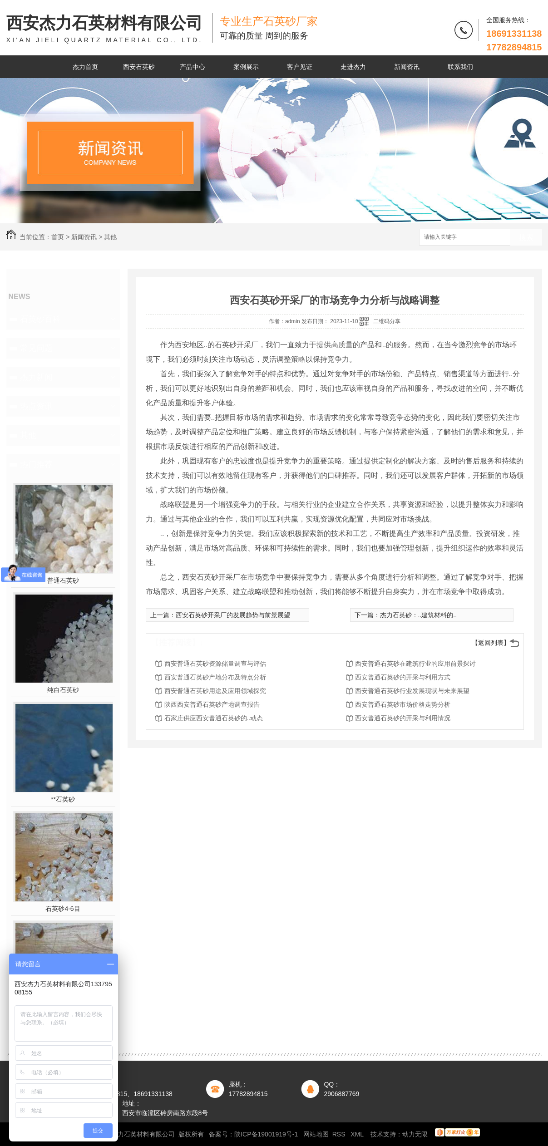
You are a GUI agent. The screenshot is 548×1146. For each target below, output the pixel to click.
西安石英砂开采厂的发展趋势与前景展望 (233, 615)
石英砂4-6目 (62, 908)
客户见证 (299, 66)
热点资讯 (36, 406)
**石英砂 (63, 799)
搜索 (526, 237)
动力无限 (415, 1134)
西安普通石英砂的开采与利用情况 (402, 718)
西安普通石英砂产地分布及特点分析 (215, 677)
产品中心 (192, 66)
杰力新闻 (36, 377)
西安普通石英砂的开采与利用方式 (402, 677)
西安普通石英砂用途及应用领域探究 (215, 690)
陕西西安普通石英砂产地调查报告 (212, 704)
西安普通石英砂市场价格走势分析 (402, 704)
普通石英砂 (63, 580)
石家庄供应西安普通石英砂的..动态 (213, 718)
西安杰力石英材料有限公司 (104, 29)
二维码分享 (386, 321)
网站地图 (316, 1134)
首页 (57, 237)
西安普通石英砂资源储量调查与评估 (215, 663)
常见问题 (36, 348)
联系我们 (460, 66)
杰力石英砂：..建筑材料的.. (418, 615)
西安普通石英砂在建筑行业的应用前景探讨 (415, 663)
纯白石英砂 (63, 690)
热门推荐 (36, 464)
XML (358, 1134)
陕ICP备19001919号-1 (266, 1134)
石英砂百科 (40, 319)
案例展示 (246, 66)
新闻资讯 (407, 66)
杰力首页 (85, 66)
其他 (110, 237)
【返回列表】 (491, 642)
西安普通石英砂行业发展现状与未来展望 (412, 690)
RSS (339, 1134)
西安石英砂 (139, 66)
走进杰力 (353, 66)
